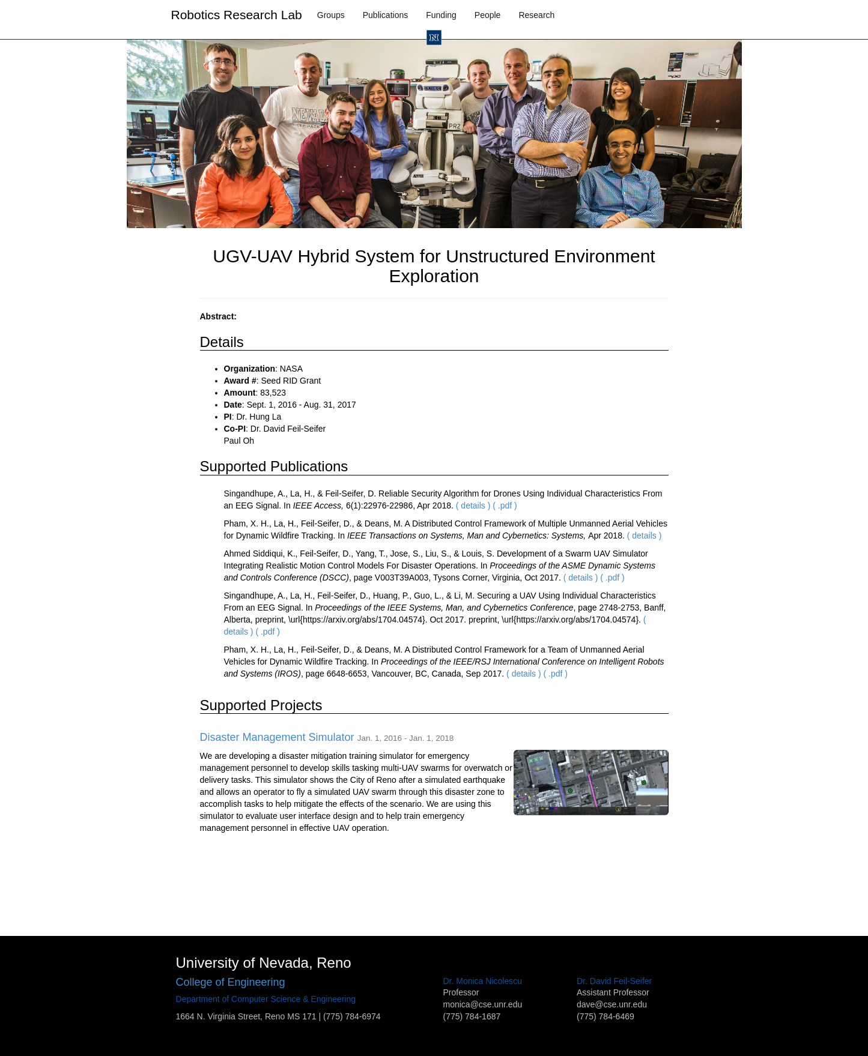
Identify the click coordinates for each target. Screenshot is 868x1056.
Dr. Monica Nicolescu (483, 981)
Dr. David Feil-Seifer (614, 981)
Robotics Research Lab (236, 15)
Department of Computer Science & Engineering (266, 999)
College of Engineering (230, 982)
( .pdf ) (505, 505)
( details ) (473, 505)
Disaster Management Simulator (277, 737)
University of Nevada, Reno (263, 963)
